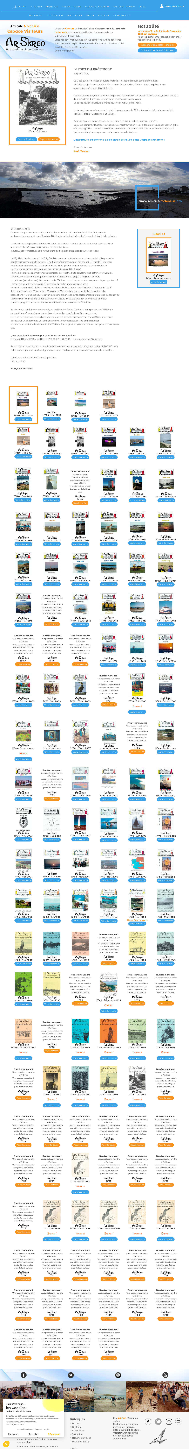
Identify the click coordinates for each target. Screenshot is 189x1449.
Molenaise (61, 32)
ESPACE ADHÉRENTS (174, 6)
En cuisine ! (77, 1434)
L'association (78, 1430)
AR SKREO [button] (36, 7)
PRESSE (142, 7)
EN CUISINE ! (52, 7)
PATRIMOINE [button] (74, 15)
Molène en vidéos (81, 1438)
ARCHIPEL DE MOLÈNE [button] (97, 7)
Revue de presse (80, 1441)
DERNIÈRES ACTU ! (121, 15)
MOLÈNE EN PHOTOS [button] (124, 7)
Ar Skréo (76, 1427)
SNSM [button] (90, 15)
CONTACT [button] (103, 15)
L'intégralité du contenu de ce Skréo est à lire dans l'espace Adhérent (118, 139)
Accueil (76, 1423)
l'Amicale (120, 28)
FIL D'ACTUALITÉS (55, 15)
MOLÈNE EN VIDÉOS (71, 7)
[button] (6, 1444)
